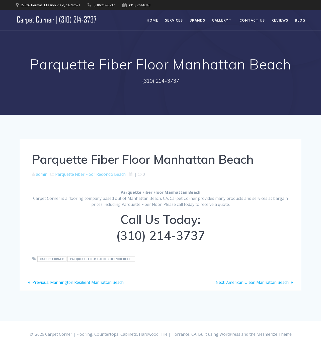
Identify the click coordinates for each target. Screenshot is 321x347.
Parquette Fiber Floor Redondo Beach (90, 174)
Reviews (280, 20)
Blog (300, 20)
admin (41, 174)
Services (174, 20)
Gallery (220, 20)
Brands (197, 20)
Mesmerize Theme (274, 334)
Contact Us (252, 20)
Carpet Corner (52, 259)
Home (152, 20)
